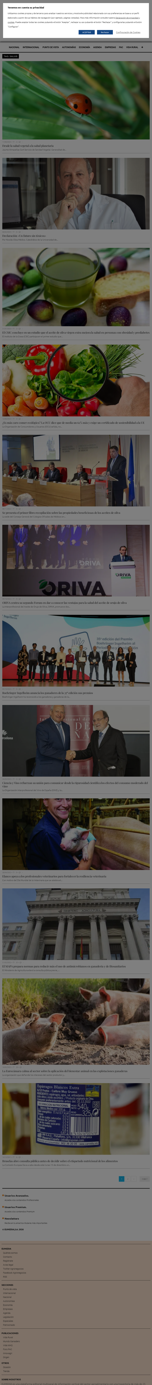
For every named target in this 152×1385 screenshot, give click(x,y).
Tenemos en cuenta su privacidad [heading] (26, 7)
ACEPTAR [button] (86, 32)
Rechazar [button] (105, 32)
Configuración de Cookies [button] (128, 32)
